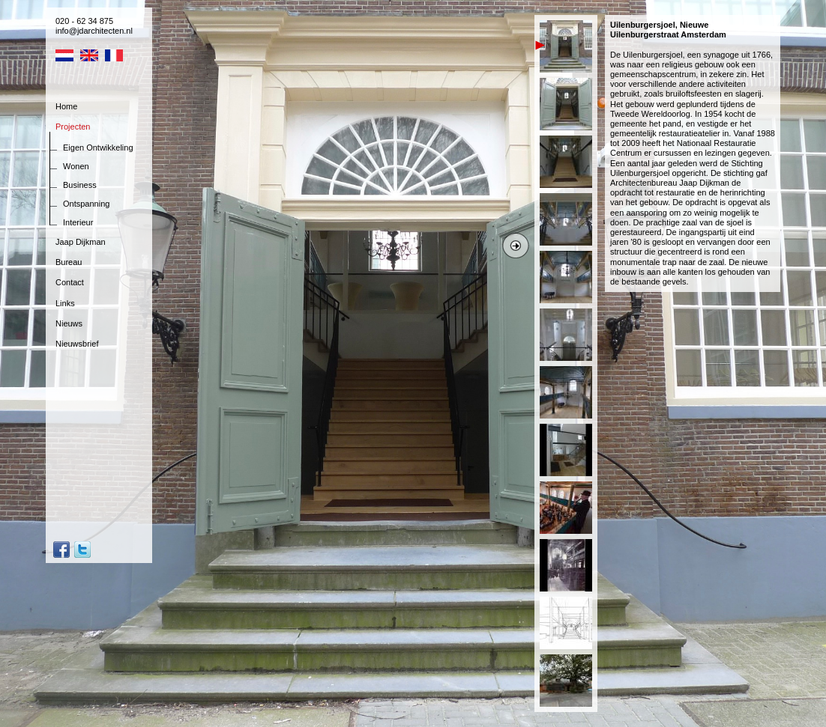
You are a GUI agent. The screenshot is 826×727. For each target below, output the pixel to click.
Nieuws (68, 323)
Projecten (72, 126)
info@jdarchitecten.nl (94, 30)
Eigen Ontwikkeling (98, 147)
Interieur (78, 222)
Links (65, 303)
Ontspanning (86, 203)
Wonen (76, 166)
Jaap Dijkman (80, 241)
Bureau (68, 262)
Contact (69, 282)
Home (66, 106)
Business (80, 184)
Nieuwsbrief (76, 343)
